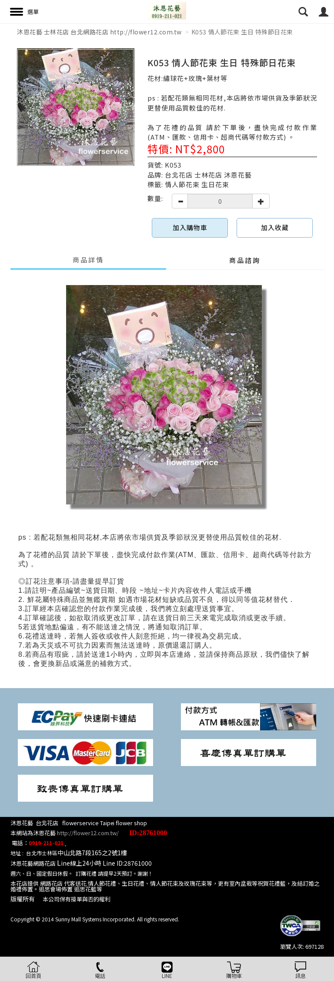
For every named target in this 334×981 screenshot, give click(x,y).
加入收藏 (275, 227)
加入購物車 (190, 227)
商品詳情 (88, 259)
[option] (75, 107)
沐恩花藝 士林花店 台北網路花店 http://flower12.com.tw (99, 31)
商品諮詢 (245, 260)
